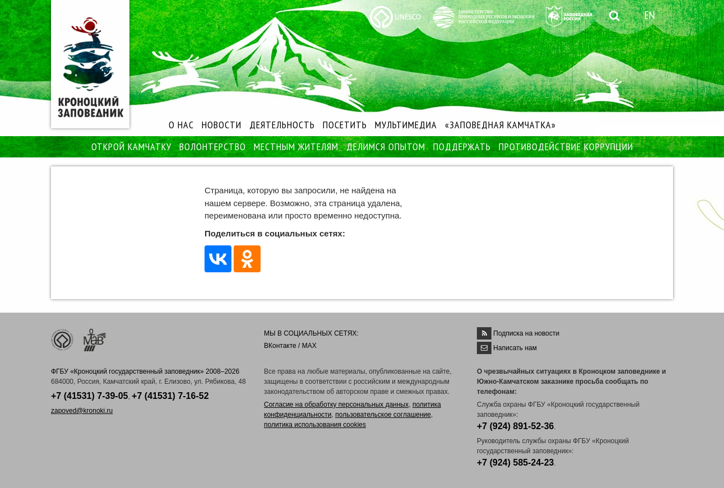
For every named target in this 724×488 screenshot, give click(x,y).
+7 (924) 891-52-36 (515, 426)
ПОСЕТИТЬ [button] (345, 124)
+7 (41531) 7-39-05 (89, 396)
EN (649, 15)
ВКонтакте (280, 346)
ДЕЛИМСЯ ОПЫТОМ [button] (385, 146)
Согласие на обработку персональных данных (336, 404)
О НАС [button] (181, 124)
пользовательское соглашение (383, 415)
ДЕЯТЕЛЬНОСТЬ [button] (282, 124)
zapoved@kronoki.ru (82, 411)
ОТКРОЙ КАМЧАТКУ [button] (131, 146)
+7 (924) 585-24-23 (515, 462)
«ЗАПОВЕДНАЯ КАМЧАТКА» (500, 124)
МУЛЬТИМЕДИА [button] (406, 124)
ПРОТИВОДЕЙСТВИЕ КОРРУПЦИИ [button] (566, 146)
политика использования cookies (315, 425)
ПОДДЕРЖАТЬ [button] (462, 146)
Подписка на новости (526, 333)
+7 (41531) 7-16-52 (170, 396)
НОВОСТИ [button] (222, 124)
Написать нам (515, 348)
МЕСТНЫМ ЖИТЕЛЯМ (296, 146)
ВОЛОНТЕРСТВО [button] (212, 146)
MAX (309, 346)
